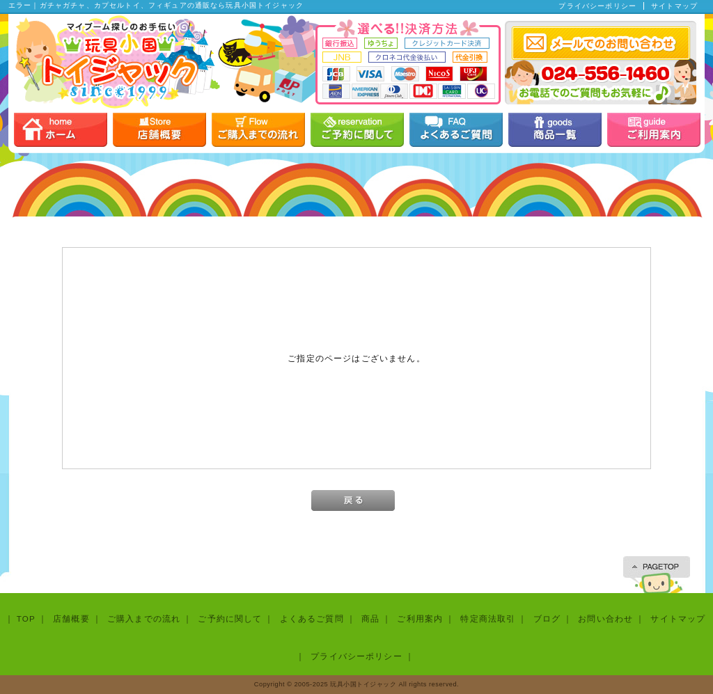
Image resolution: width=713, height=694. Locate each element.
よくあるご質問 (312, 618)
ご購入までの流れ (143, 618)
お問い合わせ (605, 618)
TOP (26, 618)
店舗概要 (71, 618)
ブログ (547, 618)
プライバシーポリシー (597, 6)
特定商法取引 (487, 618)
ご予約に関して (230, 618)
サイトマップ (674, 6)
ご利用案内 (420, 618)
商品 (370, 618)
